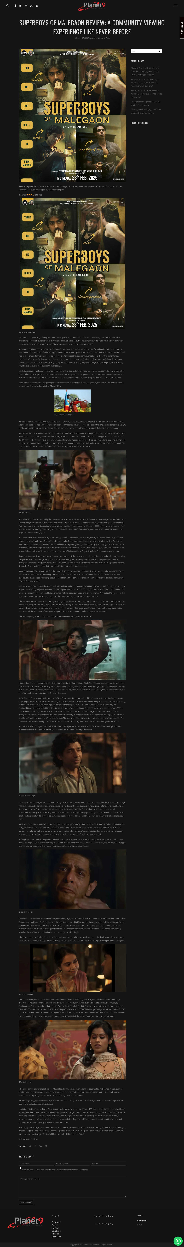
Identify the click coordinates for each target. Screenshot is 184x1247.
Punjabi (55, 1225)
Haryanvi (55, 1228)
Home (139, 1215)
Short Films (56, 1237)
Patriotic (55, 1234)
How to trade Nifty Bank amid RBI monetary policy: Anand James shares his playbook (146, 93)
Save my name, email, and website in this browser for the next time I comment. (55, 1169)
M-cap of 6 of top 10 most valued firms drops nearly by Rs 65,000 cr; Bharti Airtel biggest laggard (145, 71)
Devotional (56, 1231)
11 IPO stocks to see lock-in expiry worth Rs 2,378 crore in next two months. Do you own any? (145, 82)
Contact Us (142, 1220)
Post (108, 38)
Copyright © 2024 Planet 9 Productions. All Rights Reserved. (92, 1245)
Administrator (98, 38)
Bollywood (56, 1222)
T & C (139, 1225)
